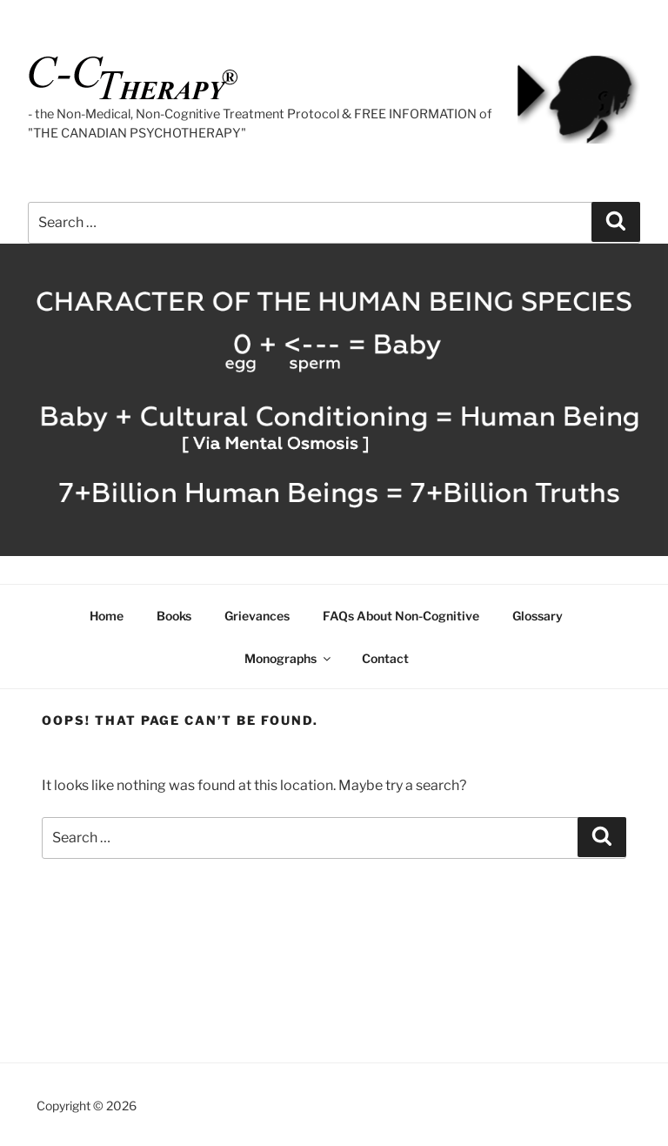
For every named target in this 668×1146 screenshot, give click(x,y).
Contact (385, 658)
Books (174, 615)
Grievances (257, 615)
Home (107, 615)
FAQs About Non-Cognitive (401, 615)
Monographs (288, 658)
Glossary (537, 615)
